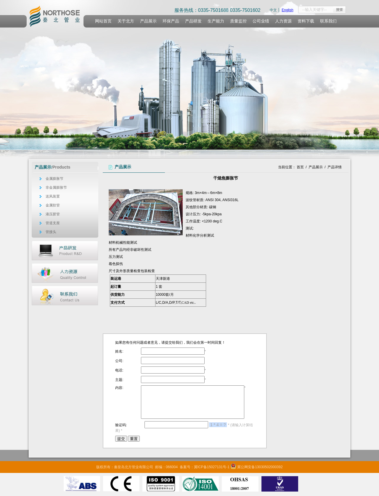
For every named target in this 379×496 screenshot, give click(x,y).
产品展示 (148, 21)
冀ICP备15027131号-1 (211, 467)
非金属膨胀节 (56, 187)
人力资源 (283, 21)
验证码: (121, 425)
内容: (119, 388)
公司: (119, 361)
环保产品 (171, 21)
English (287, 10)
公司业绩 (261, 21)
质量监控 (238, 21)
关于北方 (126, 21)
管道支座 (53, 223)
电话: (119, 370)
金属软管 (53, 205)
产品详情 (334, 167)
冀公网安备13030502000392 (259, 467)
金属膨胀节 (54, 179)
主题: (119, 380)
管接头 (51, 232)
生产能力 (216, 21)
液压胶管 (53, 214)
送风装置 (53, 196)
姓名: (119, 351)
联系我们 (328, 21)
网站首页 (103, 21)
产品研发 (193, 21)
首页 (300, 167)
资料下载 (306, 21)
